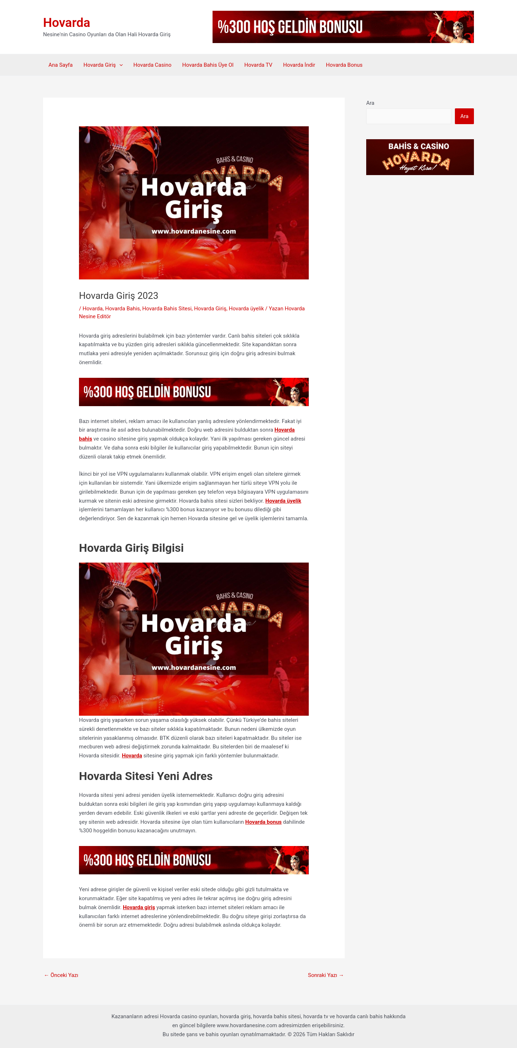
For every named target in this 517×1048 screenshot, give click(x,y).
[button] (119, 65)
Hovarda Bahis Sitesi (166, 308)
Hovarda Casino (153, 65)
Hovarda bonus (263, 822)
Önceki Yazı (61, 975)
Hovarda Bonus (344, 65)
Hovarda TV (258, 65)
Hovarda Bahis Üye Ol (207, 65)
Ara (370, 103)
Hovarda (66, 22)
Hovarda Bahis (122, 308)
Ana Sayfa (60, 65)
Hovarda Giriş (102, 65)
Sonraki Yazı (326, 975)
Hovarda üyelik (246, 308)
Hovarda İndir (299, 65)
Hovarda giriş (139, 907)
